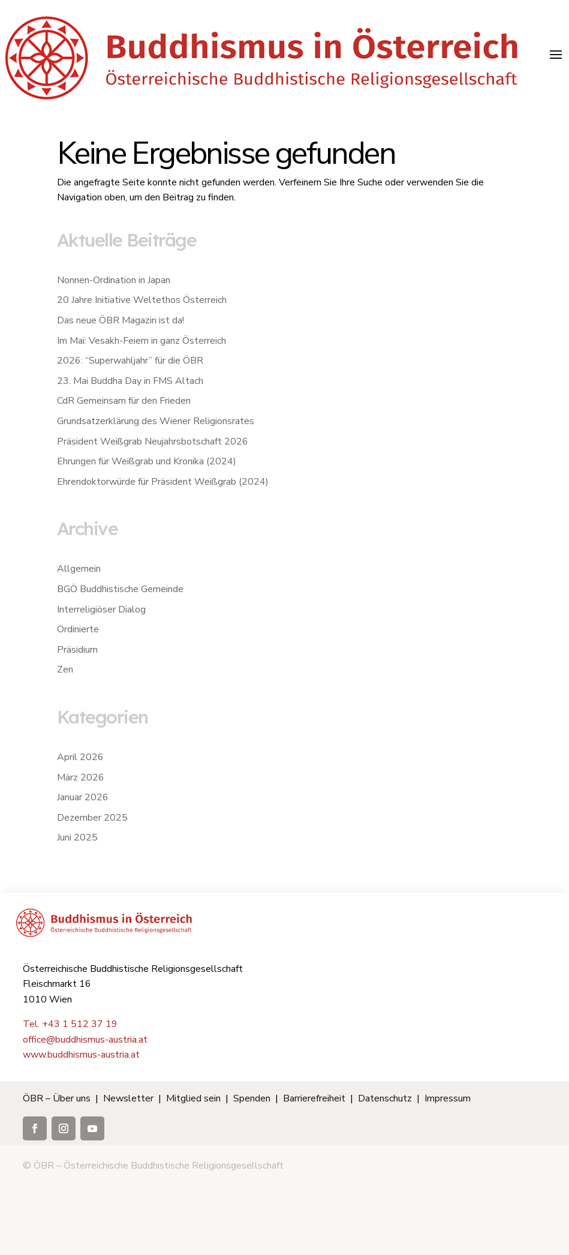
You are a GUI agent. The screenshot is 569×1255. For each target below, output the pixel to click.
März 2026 (80, 777)
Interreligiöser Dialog (101, 609)
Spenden (251, 1098)
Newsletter (128, 1098)
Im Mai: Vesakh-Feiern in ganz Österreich (141, 340)
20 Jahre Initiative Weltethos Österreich (142, 300)
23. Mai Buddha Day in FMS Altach (130, 381)
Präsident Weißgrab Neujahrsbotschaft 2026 (152, 441)
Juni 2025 (77, 837)
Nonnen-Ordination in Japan (113, 280)
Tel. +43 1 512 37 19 (70, 1024)
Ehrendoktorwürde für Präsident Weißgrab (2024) (163, 481)
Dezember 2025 (92, 817)
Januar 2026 (83, 797)
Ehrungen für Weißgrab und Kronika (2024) (146, 461)
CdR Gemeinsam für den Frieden (124, 400)
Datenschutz (385, 1098)
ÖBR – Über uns (57, 1098)
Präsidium (77, 649)
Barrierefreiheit (314, 1098)
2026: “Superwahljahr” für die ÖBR (130, 360)
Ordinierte (78, 629)
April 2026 (80, 757)
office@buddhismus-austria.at (85, 1039)
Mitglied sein (193, 1098)
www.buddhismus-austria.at (81, 1054)
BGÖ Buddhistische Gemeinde (120, 589)
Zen (65, 669)
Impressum (448, 1098)
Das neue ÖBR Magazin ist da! (120, 320)
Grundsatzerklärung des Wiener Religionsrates (155, 421)
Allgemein (79, 568)
